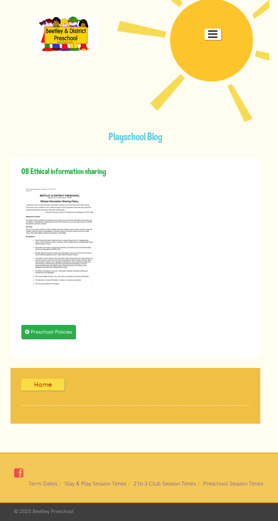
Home (43, 384)
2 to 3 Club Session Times (165, 484)
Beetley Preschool (53, 511)
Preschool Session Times (233, 484)
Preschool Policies (48, 332)
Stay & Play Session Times (95, 484)
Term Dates (43, 484)
